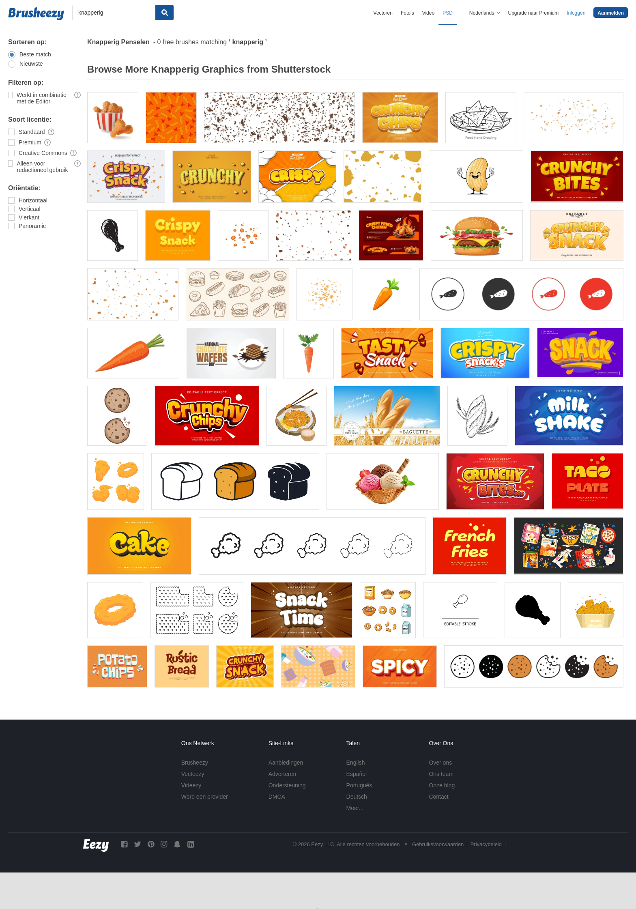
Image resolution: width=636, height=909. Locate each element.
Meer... (355, 808)
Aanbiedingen (286, 762)
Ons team (441, 774)
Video (428, 13)
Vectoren (383, 13)
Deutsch (356, 796)
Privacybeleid (486, 844)
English (355, 762)
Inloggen (576, 13)
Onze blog (442, 785)
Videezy (191, 785)
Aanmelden (610, 13)
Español (356, 774)
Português (359, 785)
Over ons (440, 762)
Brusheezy (194, 762)
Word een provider (204, 796)
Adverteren (282, 774)
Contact (438, 796)
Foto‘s (407, 13)
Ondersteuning (287, 785)
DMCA (277, 796)
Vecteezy (192, 774)
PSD (448, 13)
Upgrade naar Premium (533, 13)
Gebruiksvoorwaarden (438, 844)
